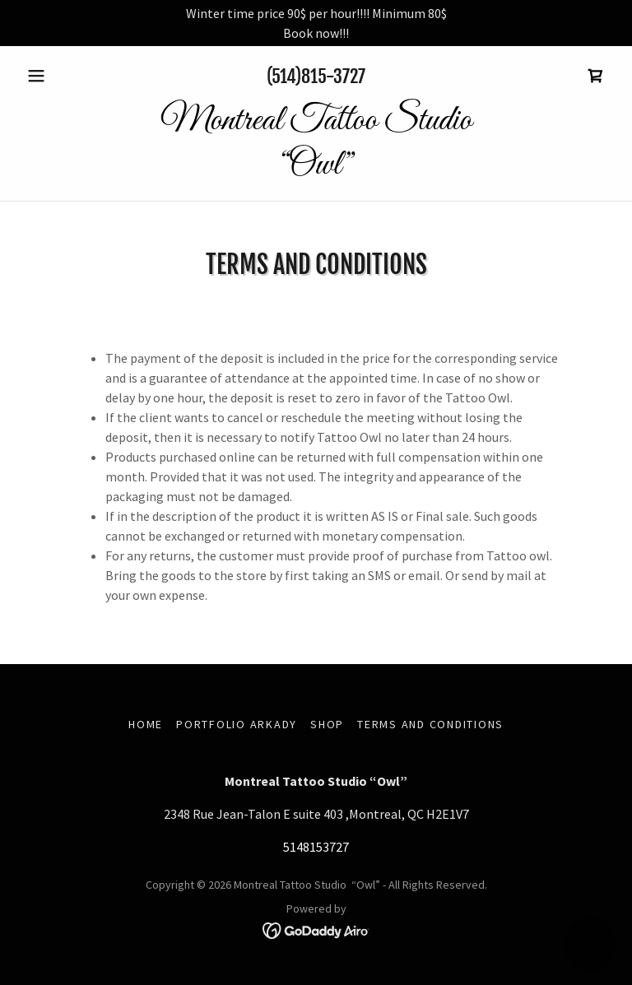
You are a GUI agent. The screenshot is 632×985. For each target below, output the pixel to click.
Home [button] (145, 724)
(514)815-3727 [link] (316, 76)
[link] (595, 75)
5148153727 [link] (316, 847)
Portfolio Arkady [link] (236, 724)
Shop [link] (327, 724)
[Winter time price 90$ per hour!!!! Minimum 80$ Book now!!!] (316, 23)
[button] (64, 75)
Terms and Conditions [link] (430, 724)
